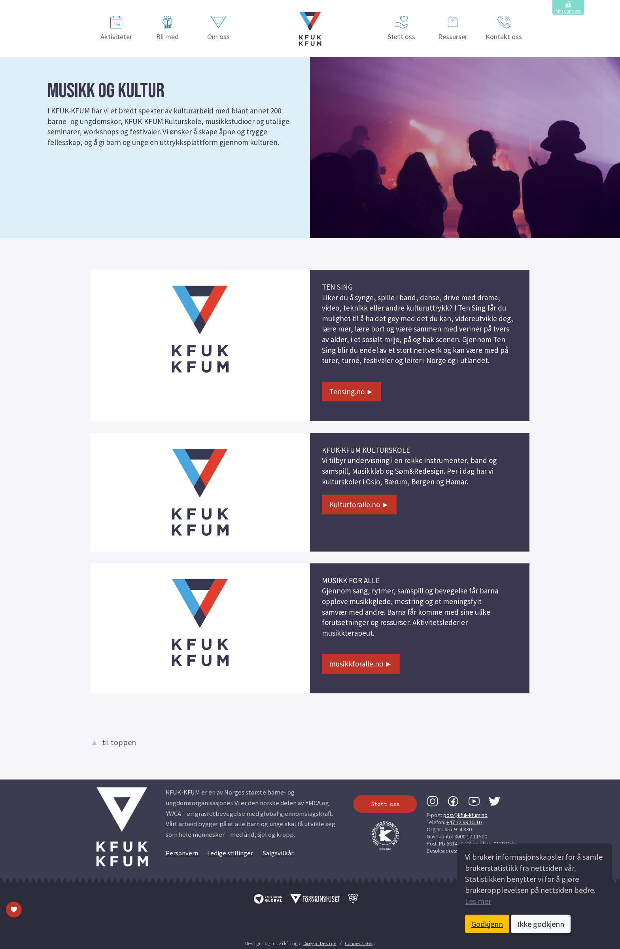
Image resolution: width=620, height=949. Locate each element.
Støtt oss (401, 28)
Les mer (478, 901)
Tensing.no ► (351, 391)
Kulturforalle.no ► (359, 504)
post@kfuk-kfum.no (465, 815)
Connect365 (358, 943)
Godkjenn (487, 924)
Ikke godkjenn (540, 924)
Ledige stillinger (230, 853)
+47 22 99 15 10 (464, 822)
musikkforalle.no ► (360, 663)
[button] (310, 29)
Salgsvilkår (277, 853)
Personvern (182, 853)
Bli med (167, 28)
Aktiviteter (116, 28)
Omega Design (319, 943)
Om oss (218, 28)
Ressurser (452, 28)
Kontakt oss (504, 28)
